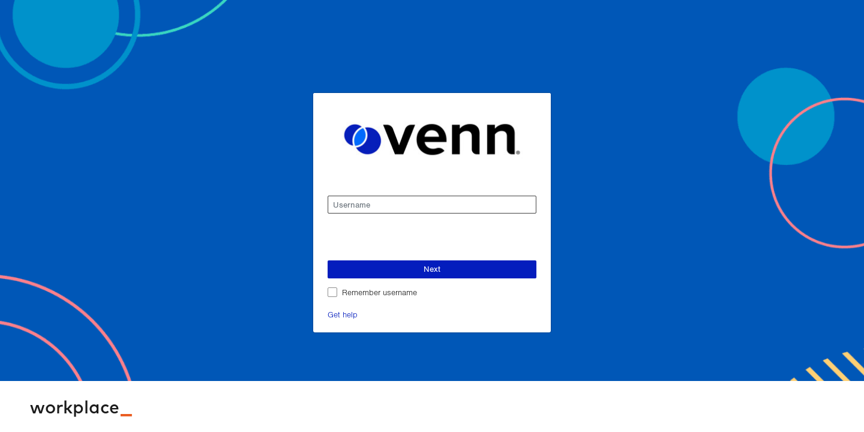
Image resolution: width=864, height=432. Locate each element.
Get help (343, 314)
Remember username (379, 292)
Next (432, 269)
